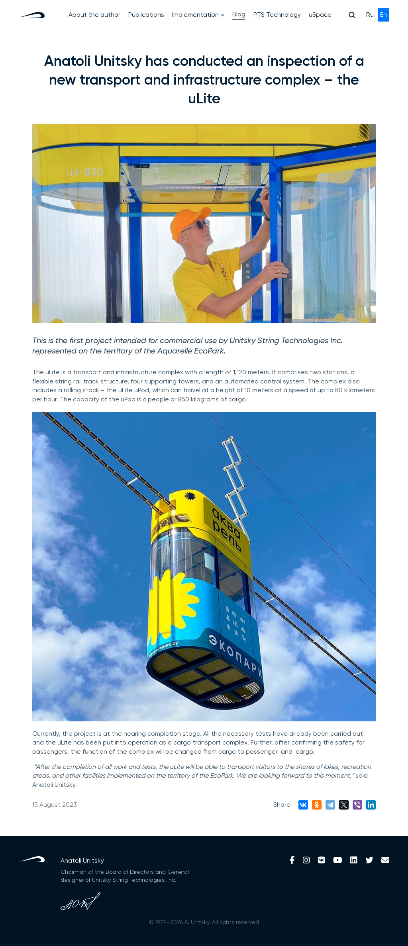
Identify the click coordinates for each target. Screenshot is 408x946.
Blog (238, 14)
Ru (370, 14)
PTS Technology (277, 14)
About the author (94, 14)
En (383, 14)
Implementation (198, 14)
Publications (146, 14)
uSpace (320, 14)
